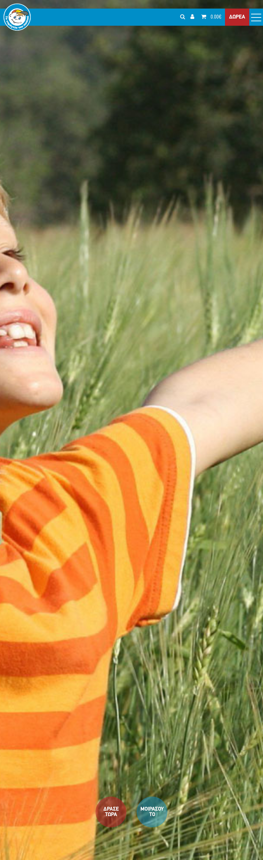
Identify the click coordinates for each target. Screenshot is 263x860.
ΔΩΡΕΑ (237, 17)
